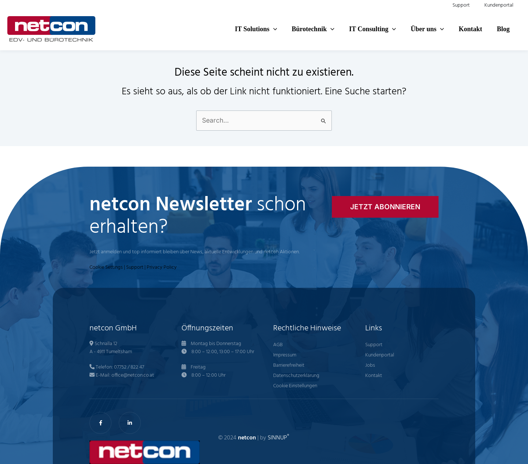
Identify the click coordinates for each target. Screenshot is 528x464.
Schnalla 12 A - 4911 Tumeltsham (110, 348)
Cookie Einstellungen (295, 386)
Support (134, 268)
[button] (219, 29)
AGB (278, 345)
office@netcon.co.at (132, 375)
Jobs (370, 366)
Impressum (284, 355)
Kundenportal (379, 355)
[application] (233, 29)
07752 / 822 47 (129, 367)
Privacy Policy (162, 268)
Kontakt (373, 376)
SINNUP (278, 438)
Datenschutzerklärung (296, 376)
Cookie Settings (106, 268)
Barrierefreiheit (288, 366)
